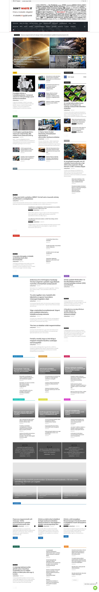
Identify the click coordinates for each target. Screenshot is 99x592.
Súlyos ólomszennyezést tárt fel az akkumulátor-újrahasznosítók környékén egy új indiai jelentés (79, 121)
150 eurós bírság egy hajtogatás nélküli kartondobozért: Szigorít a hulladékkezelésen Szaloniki (52, 420)
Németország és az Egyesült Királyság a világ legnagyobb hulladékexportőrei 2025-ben (52, 158)
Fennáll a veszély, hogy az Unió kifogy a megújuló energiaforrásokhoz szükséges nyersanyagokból (43, 340)
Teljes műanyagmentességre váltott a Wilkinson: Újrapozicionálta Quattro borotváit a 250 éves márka (26, 420)
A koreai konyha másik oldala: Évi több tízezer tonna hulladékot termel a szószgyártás (79, 129)
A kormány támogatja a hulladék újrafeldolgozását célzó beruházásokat (23, 257)
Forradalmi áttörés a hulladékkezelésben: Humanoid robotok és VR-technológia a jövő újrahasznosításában (23, 96)
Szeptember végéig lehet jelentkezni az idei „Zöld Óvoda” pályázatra (52, 260)
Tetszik (84, 76)
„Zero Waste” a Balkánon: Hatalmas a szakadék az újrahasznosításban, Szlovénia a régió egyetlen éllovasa (78, 428)
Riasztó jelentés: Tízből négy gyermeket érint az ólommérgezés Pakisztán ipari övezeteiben (23, 370)
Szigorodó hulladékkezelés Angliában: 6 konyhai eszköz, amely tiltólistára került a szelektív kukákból (74, 412)
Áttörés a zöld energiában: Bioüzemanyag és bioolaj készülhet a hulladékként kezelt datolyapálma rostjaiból (75, 521)
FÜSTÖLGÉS (25, 445)
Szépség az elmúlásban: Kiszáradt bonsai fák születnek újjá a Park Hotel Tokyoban (52, 389)
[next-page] (16, 111)
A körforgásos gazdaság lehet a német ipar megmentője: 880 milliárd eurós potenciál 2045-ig (23, 133)
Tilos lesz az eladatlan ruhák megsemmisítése (45, 325)
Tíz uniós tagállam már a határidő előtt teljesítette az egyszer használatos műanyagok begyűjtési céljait (42, 297)
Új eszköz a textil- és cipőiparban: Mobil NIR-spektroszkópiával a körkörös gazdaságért (28, 158)
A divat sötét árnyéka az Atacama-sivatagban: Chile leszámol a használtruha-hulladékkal (26, 391)
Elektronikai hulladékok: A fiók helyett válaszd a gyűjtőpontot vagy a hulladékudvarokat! (78, 180)
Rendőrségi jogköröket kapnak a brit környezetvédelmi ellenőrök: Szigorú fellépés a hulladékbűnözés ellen (49, 413)
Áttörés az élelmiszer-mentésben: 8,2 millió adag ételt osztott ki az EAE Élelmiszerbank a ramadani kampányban (75, 369)
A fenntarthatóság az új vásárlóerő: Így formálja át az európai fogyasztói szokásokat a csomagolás (52, 377)
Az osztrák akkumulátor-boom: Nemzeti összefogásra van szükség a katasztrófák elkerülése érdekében (75, 105)
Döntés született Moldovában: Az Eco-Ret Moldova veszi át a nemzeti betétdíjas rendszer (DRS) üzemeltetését (75, 282)
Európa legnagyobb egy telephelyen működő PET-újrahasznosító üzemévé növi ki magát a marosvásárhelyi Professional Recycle (53, 562)
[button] (84, 26)
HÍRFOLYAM (53, 46)
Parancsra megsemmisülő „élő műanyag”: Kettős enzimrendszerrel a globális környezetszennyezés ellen (22, 521)
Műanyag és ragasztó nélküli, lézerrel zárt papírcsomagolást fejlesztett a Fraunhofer (24, 413)
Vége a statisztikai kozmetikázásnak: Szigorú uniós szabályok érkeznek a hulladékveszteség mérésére (45, 312)
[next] (84, 35)
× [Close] (96, 582)
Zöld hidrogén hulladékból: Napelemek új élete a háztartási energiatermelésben (48, 370)
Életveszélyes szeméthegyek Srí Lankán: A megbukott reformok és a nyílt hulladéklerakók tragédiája (26, 377)
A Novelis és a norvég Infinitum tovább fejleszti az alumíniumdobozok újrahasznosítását (74, 311)
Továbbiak (75, 580)
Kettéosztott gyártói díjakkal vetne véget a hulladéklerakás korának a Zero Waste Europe (53, 432)
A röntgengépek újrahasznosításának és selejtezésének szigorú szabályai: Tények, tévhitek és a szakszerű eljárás (53, 553)
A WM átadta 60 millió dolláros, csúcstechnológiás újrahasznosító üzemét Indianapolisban (77, 434)
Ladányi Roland (16, 100)
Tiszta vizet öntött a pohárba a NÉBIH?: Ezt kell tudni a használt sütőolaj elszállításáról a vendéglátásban (45, 35)
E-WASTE (65, 159)
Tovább (15, 537)
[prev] (82, 35)
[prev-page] (14, 111)
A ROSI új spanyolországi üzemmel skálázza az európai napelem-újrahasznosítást (27, 150)
